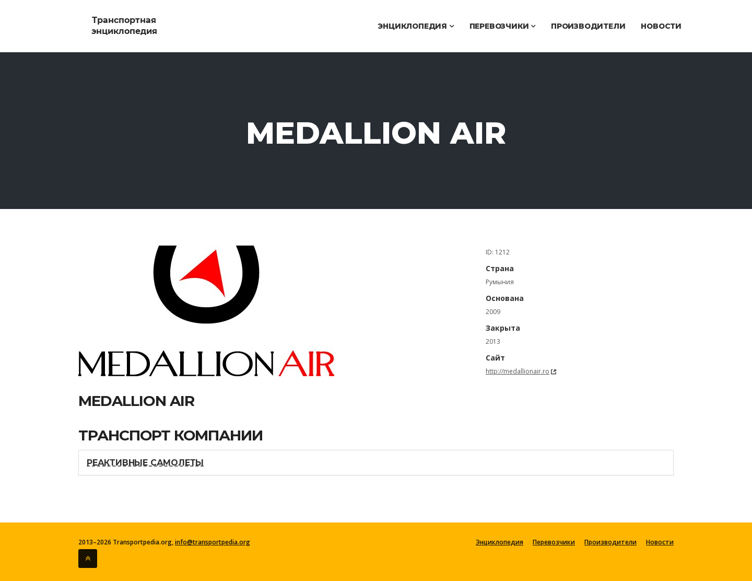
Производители (588, 26)
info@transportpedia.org (212, 542)
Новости (661, 26)
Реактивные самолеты (145, 463)
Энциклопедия (415, 26)
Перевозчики (502, 26)
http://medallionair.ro (517, 371)
